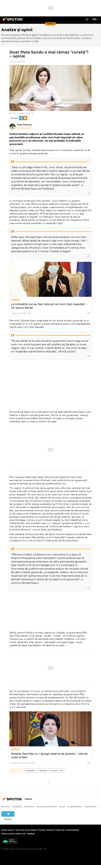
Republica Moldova (47, 806)
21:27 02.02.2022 (17, 61)
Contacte (42, 830)
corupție (54, 770)
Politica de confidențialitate (67, 830)
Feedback (31, 833)
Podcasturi (90, 806)
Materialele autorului (24, 128)
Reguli (34, 830)
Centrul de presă (22, 830)
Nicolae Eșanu (30, 770)
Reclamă (50, 830)
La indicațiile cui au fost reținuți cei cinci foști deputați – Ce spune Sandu (49, 305)
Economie (29, 806)
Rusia (62, 806)
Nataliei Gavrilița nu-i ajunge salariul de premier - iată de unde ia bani (49, 755)
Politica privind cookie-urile (13, 833)
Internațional (75, 806)
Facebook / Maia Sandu (25, 113)
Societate (17, 806)
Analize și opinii (16, 770)
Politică (15, 299)
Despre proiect (7, 830)
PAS (61, 770)
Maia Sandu (43, 770)
